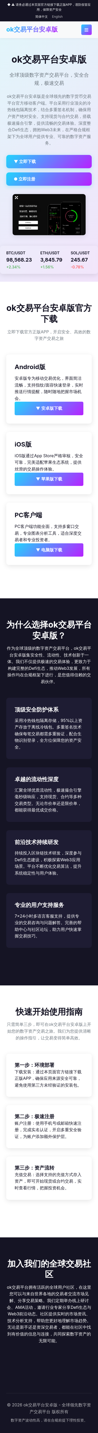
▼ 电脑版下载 (49, 549)
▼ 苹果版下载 (49, 478)
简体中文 (41, 17)
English (57, 17)
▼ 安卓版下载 (49, 408)
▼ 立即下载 (25, 161)
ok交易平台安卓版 (32, 29)
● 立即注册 (25, 179)
